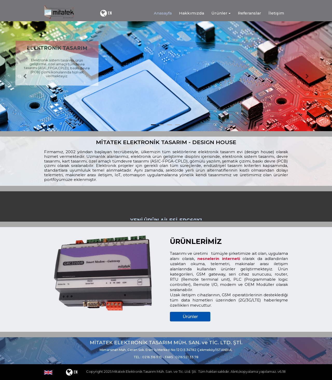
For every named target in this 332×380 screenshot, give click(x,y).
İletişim (276, 13)
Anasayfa (163, 13)
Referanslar (249, 13)
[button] (25, 76)
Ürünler (190, 316)
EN (106, 13)
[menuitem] (161, 13)
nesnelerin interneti (218, 258)
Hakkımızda (191, 13)
